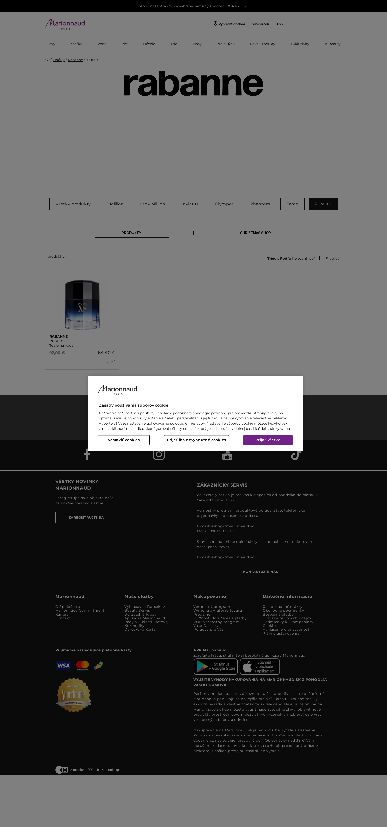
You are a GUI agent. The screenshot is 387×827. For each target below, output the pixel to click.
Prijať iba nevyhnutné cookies (196, 440)
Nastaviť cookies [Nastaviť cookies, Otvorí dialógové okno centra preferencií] (124, 440)
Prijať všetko (268, 440)
